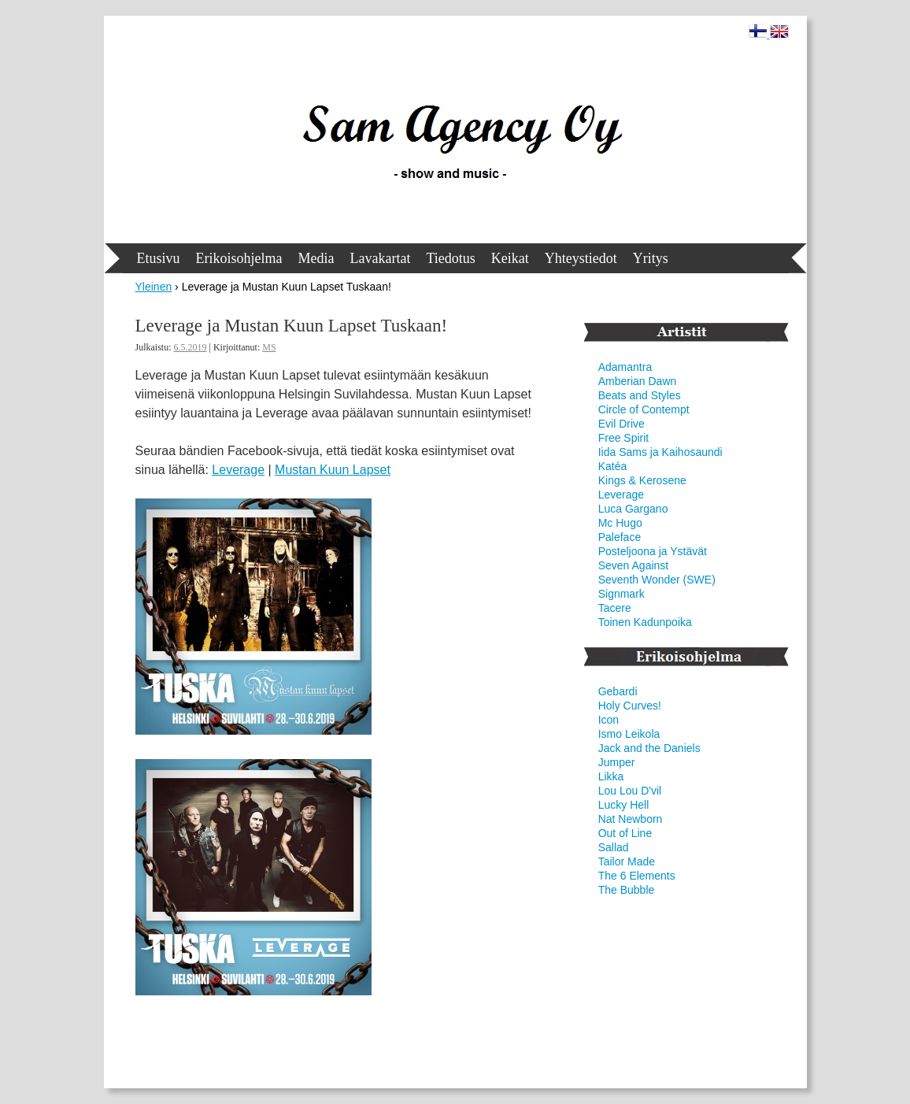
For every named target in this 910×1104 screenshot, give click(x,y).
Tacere (614, 608)
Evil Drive (621, 423)
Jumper (616, 762)
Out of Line (625, 833)
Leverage (238, 469)
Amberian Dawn (637, 381)
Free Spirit (623, 438)
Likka (611, 776)
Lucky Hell (623, 804)
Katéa (612, 466)
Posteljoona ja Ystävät (652, 551)
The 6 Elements (636, 875)
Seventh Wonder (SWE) (657, 579)
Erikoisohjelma (239, 258)
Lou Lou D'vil (630, 790)
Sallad (613, 847)
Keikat (510, 258)
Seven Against (633, 565)
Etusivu (158, 258)
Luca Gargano (633, 508)
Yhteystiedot (581, 258)
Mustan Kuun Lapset (332, 469)
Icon (608, 719)
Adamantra (625, 367)
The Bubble (626, 890)
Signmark (621, 593)
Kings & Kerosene (642, 480)
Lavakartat (380, 258)
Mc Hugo (620, 523)
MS (269, 347)
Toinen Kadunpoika (645, 622)
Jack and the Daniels (649, 748)
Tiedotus (450, 258)
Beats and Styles (639, 395)
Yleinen (153, 286)
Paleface (619, 537)
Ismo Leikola (629, 734)
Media (316, 258)
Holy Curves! (629, 705)
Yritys (650, 258)
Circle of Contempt (644, 409)
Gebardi (618, 691)
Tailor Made (626, 861)
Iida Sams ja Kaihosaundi (660, 452)
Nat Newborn (630, 819)
